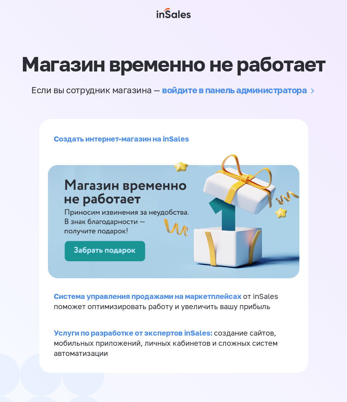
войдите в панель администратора (234, 90)
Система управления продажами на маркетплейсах (148, 296)
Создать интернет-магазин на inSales (121, 138)
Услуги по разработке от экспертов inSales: (134, 332)
